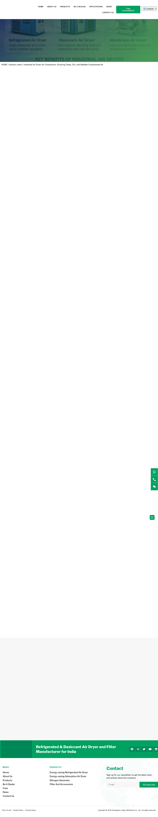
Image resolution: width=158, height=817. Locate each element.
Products (65, 7)
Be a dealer (80, 7)
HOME (41, 7)
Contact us (108, 12)
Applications (96, 7)
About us (51, 7)
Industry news (15, 64)
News (109, 7)
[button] (128, 9)
